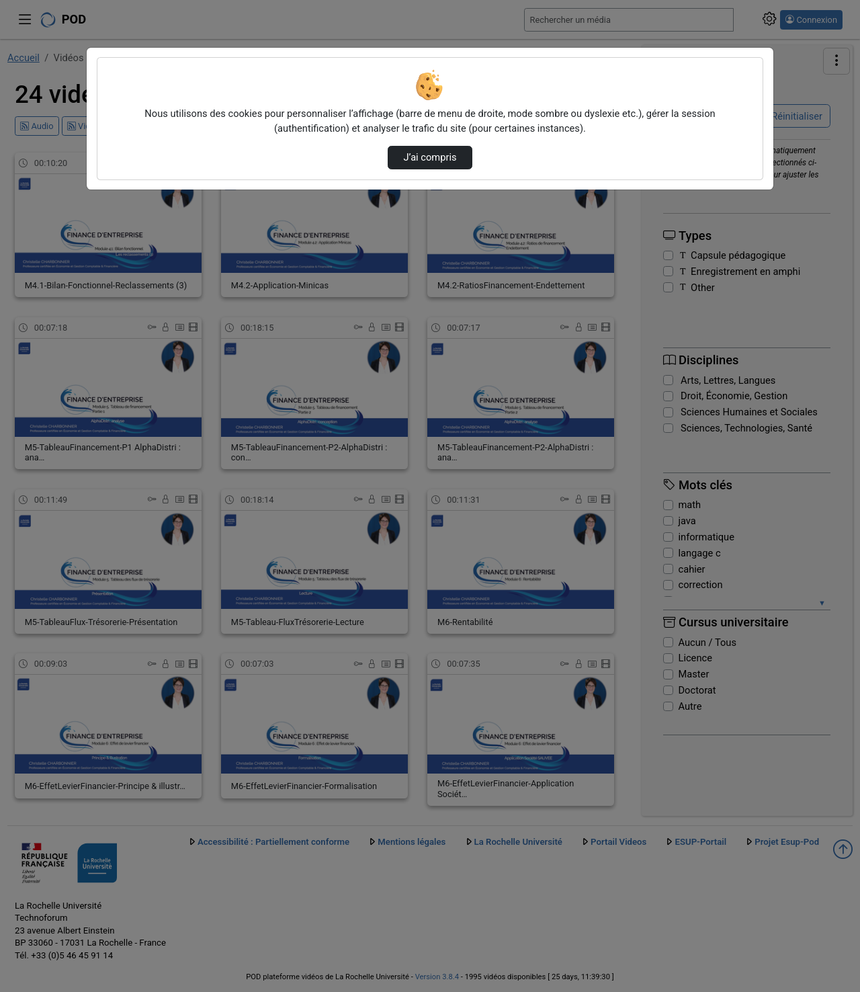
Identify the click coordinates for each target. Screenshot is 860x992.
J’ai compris (429, 157)
